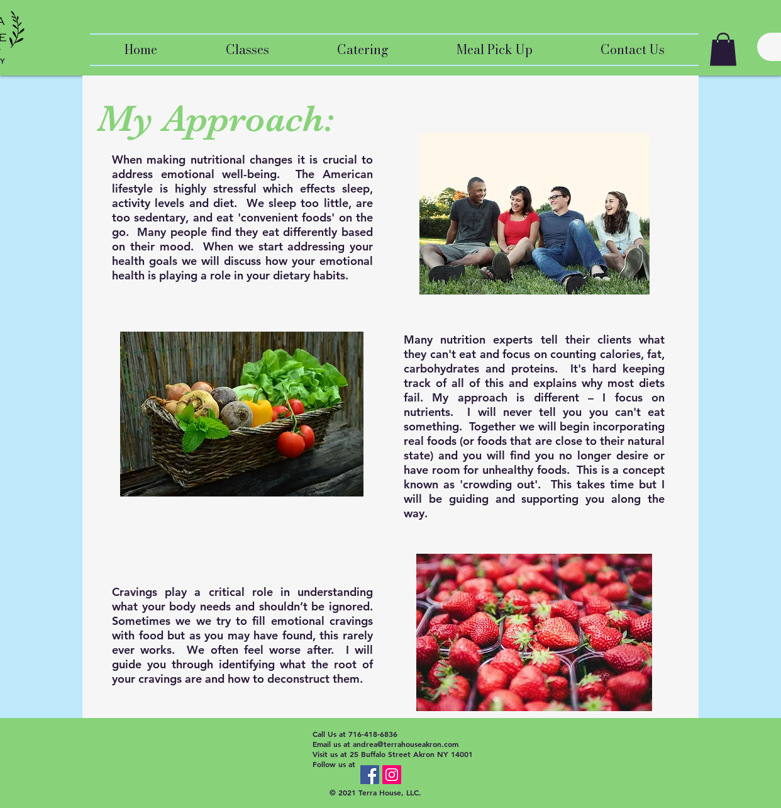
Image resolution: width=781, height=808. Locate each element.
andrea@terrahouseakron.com (405, 744)
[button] (723, 49)
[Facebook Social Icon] (369, 774)
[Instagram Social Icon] (391, 774)
